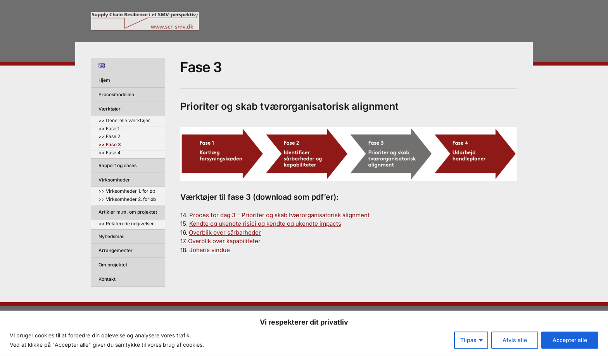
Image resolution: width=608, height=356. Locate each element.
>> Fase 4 (109, 153)
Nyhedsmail (111, 236)
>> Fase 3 (109, 144)
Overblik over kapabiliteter (224, 241)
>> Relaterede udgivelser (126, 223)
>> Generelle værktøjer (124, 120)
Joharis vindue (209, 250)
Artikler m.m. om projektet (127, 212)
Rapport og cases (117, 165)
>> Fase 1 (108, 128)
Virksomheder (114, 180)
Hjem (104, 80)
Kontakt (107, 279)
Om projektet (112, 265)
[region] (304, 333)
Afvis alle (515, 340)
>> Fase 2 (109, 136)
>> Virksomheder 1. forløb (126, 191)
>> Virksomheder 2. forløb (127, 199)
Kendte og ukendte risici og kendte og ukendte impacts (265, 223)
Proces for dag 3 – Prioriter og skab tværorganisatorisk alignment (279, 215)
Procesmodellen (116, 94)
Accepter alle (570, 340)
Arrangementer (115, 250)
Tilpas (468, 340)
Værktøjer (109, 109)
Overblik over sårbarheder (225, 232)
